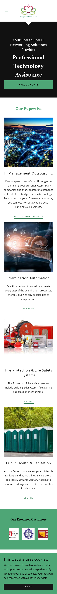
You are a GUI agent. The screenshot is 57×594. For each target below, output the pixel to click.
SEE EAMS (28, 308)
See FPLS (29, 401)
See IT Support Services (28, 216)
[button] (7, 11)
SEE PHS (28, 497)
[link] (28, 10)
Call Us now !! (28, 84)
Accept (29, 586)
